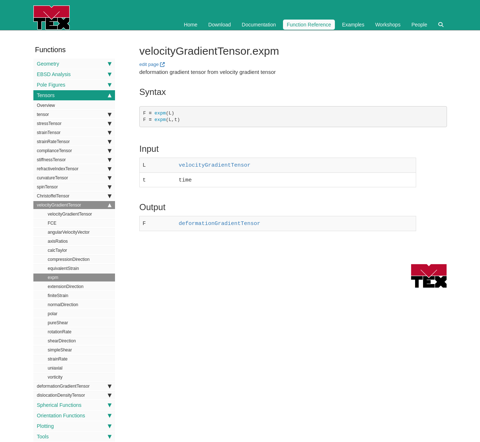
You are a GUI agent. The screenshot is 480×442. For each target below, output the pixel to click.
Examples (353, 25)
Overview (46, 105)
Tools (74, 436)
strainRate (58, 359)
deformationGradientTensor (74, 386)
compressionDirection (69, 259)
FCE (52, 223)
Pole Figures (74, 84)
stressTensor (74, 123)
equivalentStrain (63, 268)
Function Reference (309, 25)
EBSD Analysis (74, 74)
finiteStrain (58, 295)
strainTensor (74, 132)
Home (190, 25)
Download (219, 25)
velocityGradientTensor (74, 205)
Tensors (74, 95)
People (419, 25)
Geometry (74, 63)
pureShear (58, 322)
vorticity (55, 377)
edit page (149, 64)
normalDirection (63, 304)
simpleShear (60, 350)
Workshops (388, 25)
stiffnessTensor (74, 160)
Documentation (259, 25)
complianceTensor (74, 150)
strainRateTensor (74, 141)
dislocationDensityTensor (74, 395)
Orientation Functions (74, 415)
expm (53, 277)
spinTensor (74, 187)
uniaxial (55, 368)
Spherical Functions (74, 405)
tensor (74, 114)
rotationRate (59, 331)
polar (53, 313)
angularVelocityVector (69, 232)
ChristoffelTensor (74, 196)
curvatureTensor (74, 178)
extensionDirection (66, 286)
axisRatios (58, 241)
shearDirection (62, 340)
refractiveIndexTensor (74, 169)
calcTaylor (57, 250)
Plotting (74, 426)
